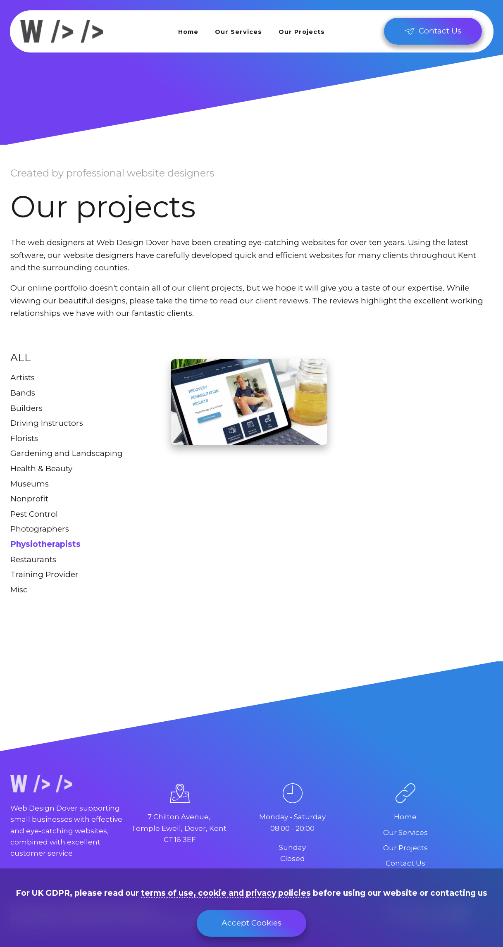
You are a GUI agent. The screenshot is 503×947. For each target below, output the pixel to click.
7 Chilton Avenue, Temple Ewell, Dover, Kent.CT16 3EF (179, 828)
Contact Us (405, 863)
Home (188, 32)
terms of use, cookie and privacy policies (226, 893)
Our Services (238, 32)
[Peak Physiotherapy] (249, 402)
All (20, 357)
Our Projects (302, 32)
